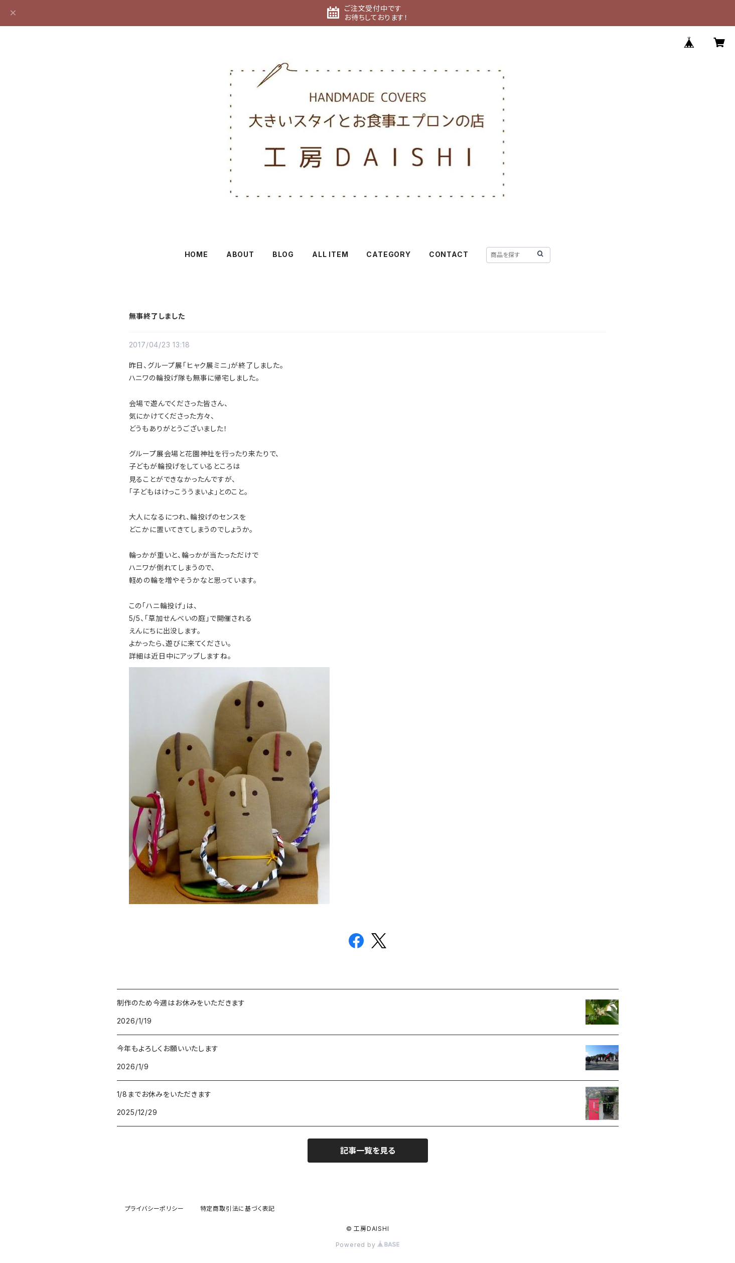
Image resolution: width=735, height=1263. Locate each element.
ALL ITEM (330, 254)
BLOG (283, 254)
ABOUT (240, 254)
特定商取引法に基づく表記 (237, 1208)
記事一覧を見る (367, 1151)
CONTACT (449, 254)
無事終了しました (157, 316)
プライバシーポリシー (154, 1208)
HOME (196, 254)
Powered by (368, 1244)
